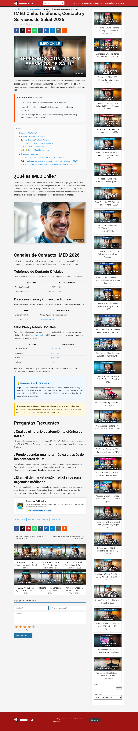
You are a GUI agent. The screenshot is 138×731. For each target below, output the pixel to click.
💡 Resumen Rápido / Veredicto (37, 150)
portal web (38, 335)
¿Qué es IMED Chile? (29, 133)
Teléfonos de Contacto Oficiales (37, 140)
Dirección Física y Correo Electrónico (39, 143)
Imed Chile (31, 519)
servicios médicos (42, 519)
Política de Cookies (68, 719)
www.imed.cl (55, 349)
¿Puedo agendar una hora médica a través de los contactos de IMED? (51, 161)
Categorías (98, 694)
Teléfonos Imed (56, 519)
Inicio (76, 3)
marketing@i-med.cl (47, 319)
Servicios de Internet (91, 3)
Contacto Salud (20, 519)
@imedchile (55, 353)
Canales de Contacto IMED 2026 (33, 136)
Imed (52, 362)
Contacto (94, 720)
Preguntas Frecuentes (29, 154)
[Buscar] (62, 3)
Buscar (96, 685)
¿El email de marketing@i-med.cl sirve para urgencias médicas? (49, 164)
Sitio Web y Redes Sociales (35, 147)
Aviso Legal (57, 719)
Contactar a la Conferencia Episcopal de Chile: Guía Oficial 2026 (68, 538)
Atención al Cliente (113, 3)
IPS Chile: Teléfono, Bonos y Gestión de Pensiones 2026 (29, 538)
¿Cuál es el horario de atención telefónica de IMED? (44, 158)
